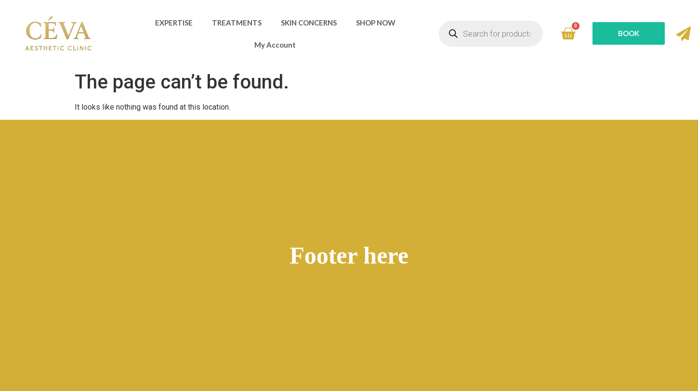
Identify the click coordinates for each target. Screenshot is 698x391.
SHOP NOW (375, 22)
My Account (275, 44)
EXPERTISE (174, 22)
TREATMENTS (237, 22)
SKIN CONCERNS (309, 22)
